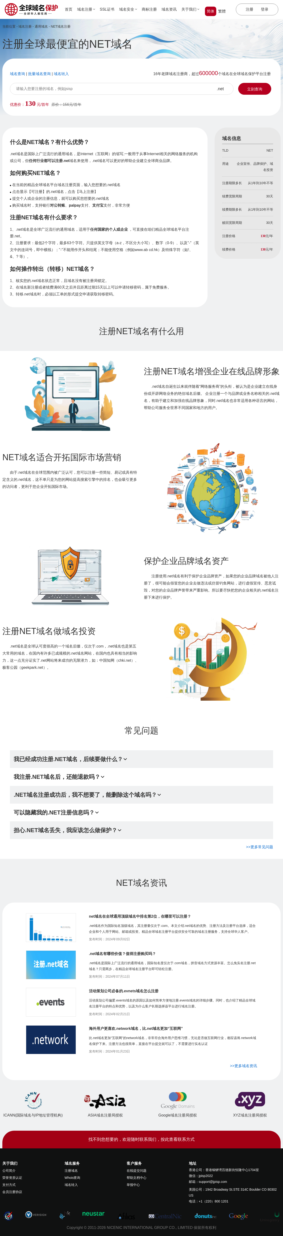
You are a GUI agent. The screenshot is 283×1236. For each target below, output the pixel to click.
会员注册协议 (12, 1192)
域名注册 (86, 9)
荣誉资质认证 (12, 1178)
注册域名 (71, 1170)
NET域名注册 (61, 26)
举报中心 (133, 1185)
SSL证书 (107, 9)
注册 (249, 9)
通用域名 (41, 26)
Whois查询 (72, 1178)
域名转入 (71, 1185)
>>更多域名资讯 (243, 1066)
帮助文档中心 (136, 1178)
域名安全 (128, 9)
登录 (264, 9)
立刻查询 (254, 89)
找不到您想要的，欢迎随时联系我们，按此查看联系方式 (141, 1139)
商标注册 (149, 9)
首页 (68, 9)
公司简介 (9, 1170)
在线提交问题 (136, 1170)
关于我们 (190, 9)
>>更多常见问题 (259, 847)
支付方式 (9, 1185)
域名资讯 (169, 9)
